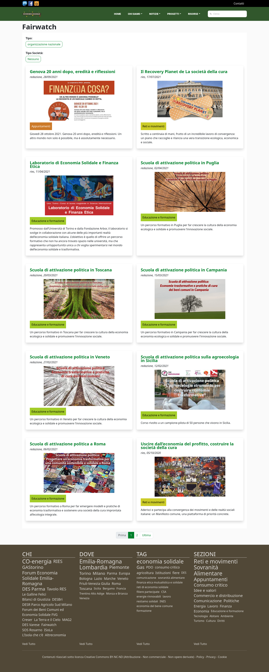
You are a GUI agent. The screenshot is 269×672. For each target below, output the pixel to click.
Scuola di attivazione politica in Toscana (71, 270)
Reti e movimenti (216, 561)
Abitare (214, 616)
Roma (116, 583)
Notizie (153, 14)
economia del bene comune (155, 606)
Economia (201, 611)
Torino (85, 573)
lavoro (167, 596)
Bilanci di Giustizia (36, 599)
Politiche (231, 600)
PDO (149, 567)
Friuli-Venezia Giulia (94, 583)
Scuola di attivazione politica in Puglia (180, 162)
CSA (163, 592)
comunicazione (146, 578)
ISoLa (48, 630)
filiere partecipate (148, 592)
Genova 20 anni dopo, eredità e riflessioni (72, 71)
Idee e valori (205, 590)
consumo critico (167, 567)
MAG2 (67, 619)
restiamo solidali (147, 601)
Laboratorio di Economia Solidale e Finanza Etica (74, 164)
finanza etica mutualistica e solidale (160, 582)
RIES (58, 561)
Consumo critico (211, 585)
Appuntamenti (211, 579)
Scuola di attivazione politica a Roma (68, 444)
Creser (27, 619)
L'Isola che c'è (32, 635)
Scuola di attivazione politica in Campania (184, 270)
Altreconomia (55, 635)
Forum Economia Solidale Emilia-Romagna (40, 578)
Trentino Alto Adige (91, 593)
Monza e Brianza (117, 593)
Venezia (84, 598)
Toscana (85, 588)
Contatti (239, 3)
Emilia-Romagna (100, 561)
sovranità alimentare (171, 578)
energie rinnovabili (149, 596)
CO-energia (37, 561)
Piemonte (119, 567)
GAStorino (32, 567)
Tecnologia (201, 616)
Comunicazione (208, 600)
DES (183, 573)
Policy (200, 657)
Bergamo (109, 588)
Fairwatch (48, 624)
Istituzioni (163, 572)
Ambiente (227, 616)
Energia (200, 606)
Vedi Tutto (28, 644)
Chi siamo (134, 14)
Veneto (122, 578)
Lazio (98, 578)
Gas (140, 567)
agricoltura (145, 572)
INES (163, 601)
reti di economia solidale (152, 587)
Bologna (85, 578)
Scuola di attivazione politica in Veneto (70, 357)
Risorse (193, 14)
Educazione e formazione (227, 611)
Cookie (222, 657)
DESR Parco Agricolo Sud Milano (47, 604)
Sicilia (97, 588)
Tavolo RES (56, 589)
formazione (144, 611)
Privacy (210, 657)
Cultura (211, 621)
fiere (176, 572)
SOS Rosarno (32, 630)
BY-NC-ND (116, 657)
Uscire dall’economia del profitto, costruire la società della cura (187, 445)
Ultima (146, 535)
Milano (99, 573)
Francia (121, 588)
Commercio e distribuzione (218, 595)
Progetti (173, 14)
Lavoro (212, 606)
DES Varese (31, 624)
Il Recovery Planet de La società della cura (184, 71)
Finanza (226, 606)
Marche (110, 578)
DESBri (57, 599)
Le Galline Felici (34, 594)
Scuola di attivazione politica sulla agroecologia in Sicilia (190, 358)
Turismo (199, 621)
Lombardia (93, 567)
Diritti (221, 621)
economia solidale (160, 561)
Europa (124, 573)
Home (117, 14)
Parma (112, 573)
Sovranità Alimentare (208, 570)
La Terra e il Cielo (47, 619)
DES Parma (33, 589)
